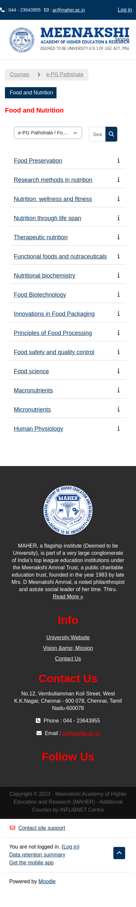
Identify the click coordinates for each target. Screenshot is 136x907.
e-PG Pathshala (64, 74)
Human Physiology (38, 428)
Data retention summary (37, 854)
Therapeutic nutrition (41, 237)
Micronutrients (32, 409)
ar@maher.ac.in (68, 10)
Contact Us (68, 658)
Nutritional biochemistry (44, 275)
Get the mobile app (31, 862)
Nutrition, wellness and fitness (53, 199)
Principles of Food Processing (53, 333)
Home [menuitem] (122, 39)
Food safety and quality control (54, 352)
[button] (119, 853)
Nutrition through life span (47, 218)
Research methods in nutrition (53, 180)
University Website (68, 637)
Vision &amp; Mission (68, 648)
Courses (20, 74)
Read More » (68, 596)
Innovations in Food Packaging (54, 314)
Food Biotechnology (40, 294)
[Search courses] (97, 134)
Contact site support (37, 828)
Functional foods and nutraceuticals (60, 256)
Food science (31, 371)
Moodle (47, 881)
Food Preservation (38, 160)
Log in (125, 10)
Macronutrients (33, 390)
